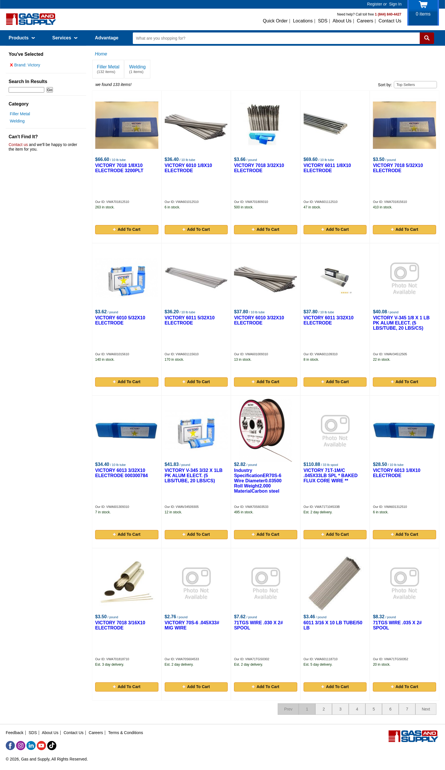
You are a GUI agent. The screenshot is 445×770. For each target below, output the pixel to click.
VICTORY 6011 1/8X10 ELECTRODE (327, 168)
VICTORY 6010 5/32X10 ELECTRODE (120, 320)
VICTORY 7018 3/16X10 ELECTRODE (120, 625)
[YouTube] (41, 745)
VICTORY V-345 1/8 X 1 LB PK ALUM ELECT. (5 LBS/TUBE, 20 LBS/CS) (401, 323)
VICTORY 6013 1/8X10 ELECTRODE (396, 473)
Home (101, 53)
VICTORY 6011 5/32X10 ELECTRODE (190, 320)
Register (374, 4)
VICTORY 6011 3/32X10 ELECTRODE (329, 320)
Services (65, 37)
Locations (303, 20)
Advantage (106, 37)
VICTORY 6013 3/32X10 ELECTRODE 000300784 (121, 473)
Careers (365, 20)
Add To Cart (126, 229)
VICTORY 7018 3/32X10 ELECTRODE (259, 168)
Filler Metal (20, 115)
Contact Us (390, 20)
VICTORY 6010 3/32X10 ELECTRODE (259, 320)
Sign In (395, 4)
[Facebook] (10, 745)
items (423, 13)
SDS (322, 20)
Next (426, 709)
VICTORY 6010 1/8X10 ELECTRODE (188, 168)
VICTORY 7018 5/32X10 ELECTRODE (398, 168)
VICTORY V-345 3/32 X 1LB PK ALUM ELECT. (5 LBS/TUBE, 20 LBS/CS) (194, 475)
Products (22, 37)
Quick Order (275, 20)
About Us (342, 20)
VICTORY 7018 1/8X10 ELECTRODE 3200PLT (119, 168)
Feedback (14, 732)
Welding (17, 122)
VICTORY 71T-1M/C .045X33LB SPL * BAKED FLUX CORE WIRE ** (331, 475)
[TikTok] (51, 745)
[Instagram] (20, 745)
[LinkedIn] (31, 745)
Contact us (18, 146)
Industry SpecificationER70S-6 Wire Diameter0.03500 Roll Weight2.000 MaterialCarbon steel (257, 481)
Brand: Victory (25, 66)
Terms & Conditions (125, 732)
